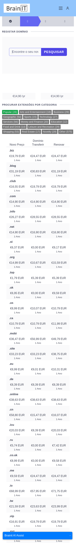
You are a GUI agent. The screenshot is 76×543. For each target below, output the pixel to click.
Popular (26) (10, 112)
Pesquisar (54, 52)
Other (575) (65, 131)
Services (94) (10, 121)
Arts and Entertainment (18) (35, 112)
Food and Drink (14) (14, 126)
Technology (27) (48, 117)
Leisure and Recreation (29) (43, 126)
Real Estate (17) (31, 131)
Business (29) (61, 112)
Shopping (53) (11, 131)
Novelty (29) (49, 131)
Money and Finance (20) (34, 121)
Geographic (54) (12, 117)
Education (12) (59, 121)
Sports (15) (30, 117)
